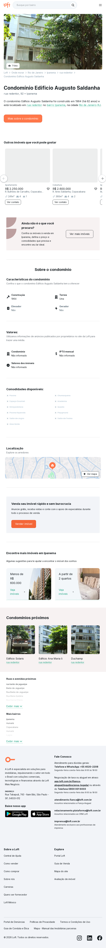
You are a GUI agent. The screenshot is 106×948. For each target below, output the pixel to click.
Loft (6, 72)
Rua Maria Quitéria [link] (14, 696)
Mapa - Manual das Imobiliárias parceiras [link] (55, 928)
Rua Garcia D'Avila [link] (14, 700)
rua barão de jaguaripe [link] (16, 684)
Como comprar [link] (11, 871)
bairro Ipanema (56, 105)
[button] (53, 468)
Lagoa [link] (9, 735)
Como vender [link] (11, 863)
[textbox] (45, 5)
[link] (79, 234)
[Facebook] (99, 938)
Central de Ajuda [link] (12, 855)
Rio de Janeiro (35, 72)
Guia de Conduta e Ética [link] (16, 928)
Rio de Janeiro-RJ (90, 105)
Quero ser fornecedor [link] (15, 894)
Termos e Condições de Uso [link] (75, 922)
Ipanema (51, 72)
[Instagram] (79, 938)
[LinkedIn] (89, 938)
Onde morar (18, 72)
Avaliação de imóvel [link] (64, 879)
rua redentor (34, 105)
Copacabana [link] (12, 727)
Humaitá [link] (10, 723)
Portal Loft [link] (59, 855)
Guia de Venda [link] (62, 863)
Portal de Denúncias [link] (14, 922)
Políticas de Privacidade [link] (42, 922)
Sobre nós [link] (9, 879)
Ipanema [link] (10, 719)
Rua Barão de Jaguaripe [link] (17, 692)
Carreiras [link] (8, 886)
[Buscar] (73, 5)
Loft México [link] (10, 902)
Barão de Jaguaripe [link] (15, 688)
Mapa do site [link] (61, 871)
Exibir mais (14, 706)
